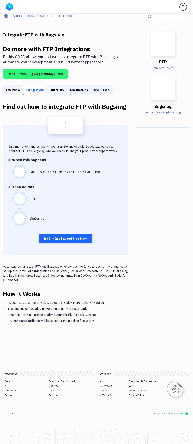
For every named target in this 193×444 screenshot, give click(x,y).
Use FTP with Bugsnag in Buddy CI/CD (35, 74)
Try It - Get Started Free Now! (66, 238)
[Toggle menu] (183, 7)
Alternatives (79, 90)
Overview (13, 90)
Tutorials (57, 90)
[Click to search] (185, 17)
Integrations (35, 90)
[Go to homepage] (9, 6)
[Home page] (8, 16)
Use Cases (102, 90)
